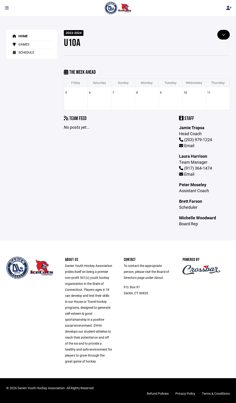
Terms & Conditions (216, 393)
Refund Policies (158, 393)
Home (19, 36)
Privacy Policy (185, 393)
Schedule (22, 52)
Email (186, 145)
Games (20, 44)
